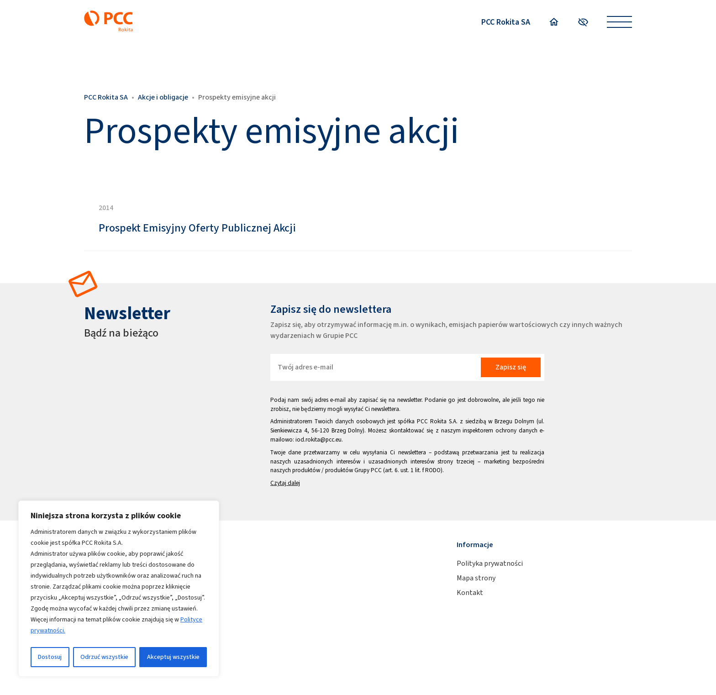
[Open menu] (619, 22)
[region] (118, 588)
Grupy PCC (368, 470)
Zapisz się (510, 367)
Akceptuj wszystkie (173, 657)
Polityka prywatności (490, 563)
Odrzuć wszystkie (104, 657)
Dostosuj (50, 657)
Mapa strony (476, 578)
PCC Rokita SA (505, 21)
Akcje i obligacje (163, 97)
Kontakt (470, 592)
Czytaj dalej (285, 483)
